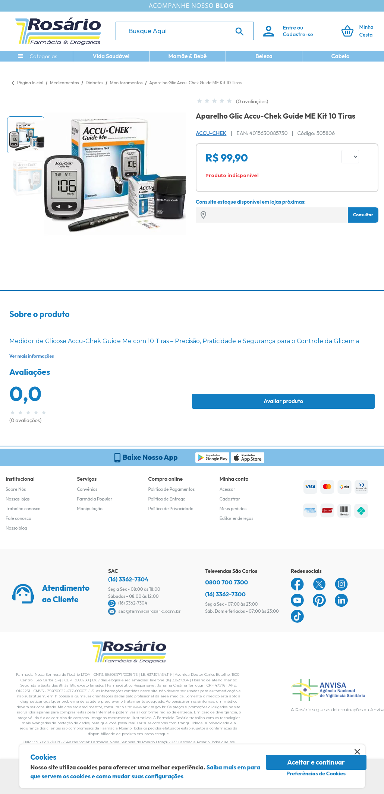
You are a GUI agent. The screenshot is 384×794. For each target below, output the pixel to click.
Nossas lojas (18, 499)
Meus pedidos (233, 508)
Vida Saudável (111, 56)
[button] (25, 135)
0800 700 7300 (226, 582)
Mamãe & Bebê (188, 56)
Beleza (264, 56)
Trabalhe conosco (23, 508)
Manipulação (90, 508)
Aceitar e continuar (316, 762)
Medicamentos (65, 82)
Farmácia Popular (94, 499)
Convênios (87, 489)
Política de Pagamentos (171, 489)
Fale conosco (18, 518)
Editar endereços (237, 518)
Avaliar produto (283, 401)
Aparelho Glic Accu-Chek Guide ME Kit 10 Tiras (195, 82)
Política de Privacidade (170, 508)
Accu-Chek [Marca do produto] (211, 133)
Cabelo (340, 56)
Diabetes (94, 82)
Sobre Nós (16, 489)
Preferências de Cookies (316, 773)
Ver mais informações (31, 356)
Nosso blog (16, 528)
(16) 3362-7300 (225, 594)
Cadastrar (230, 499)
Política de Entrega (167, 499)
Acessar (227, 489)
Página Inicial (30, 82)
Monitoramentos (127, 82)
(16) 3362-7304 (128, 579)
